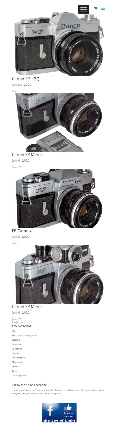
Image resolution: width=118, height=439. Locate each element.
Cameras (16, 344)
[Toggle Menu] (83, 9)
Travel (15, 370)
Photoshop (17, 362)
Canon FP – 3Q (26, 78)
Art (13, 330)
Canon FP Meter (27, 154)
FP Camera (22, 230)
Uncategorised (19, 375)
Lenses (15, 353)
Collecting (17, 348)
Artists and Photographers (25, 335)
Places (15, 366)
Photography (18, 357)
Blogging (16, 339)
